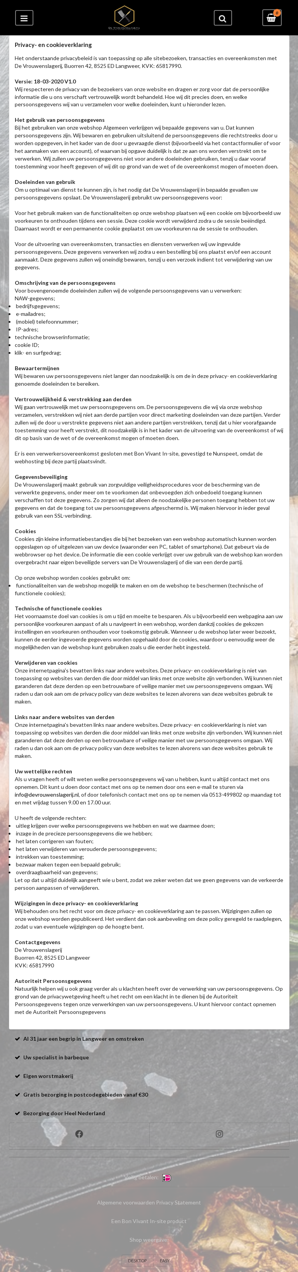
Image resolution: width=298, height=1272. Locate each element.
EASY (165, 1260)
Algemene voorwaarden (126, 1202)
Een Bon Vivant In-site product (149, 1221)
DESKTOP (137, 1260)
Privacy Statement (178, 1202)
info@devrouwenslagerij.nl (47, 794)
